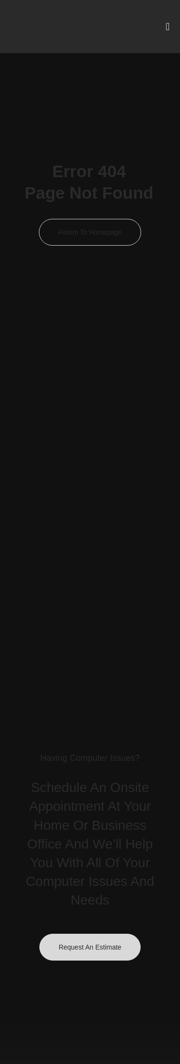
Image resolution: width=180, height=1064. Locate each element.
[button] (167, 26)
